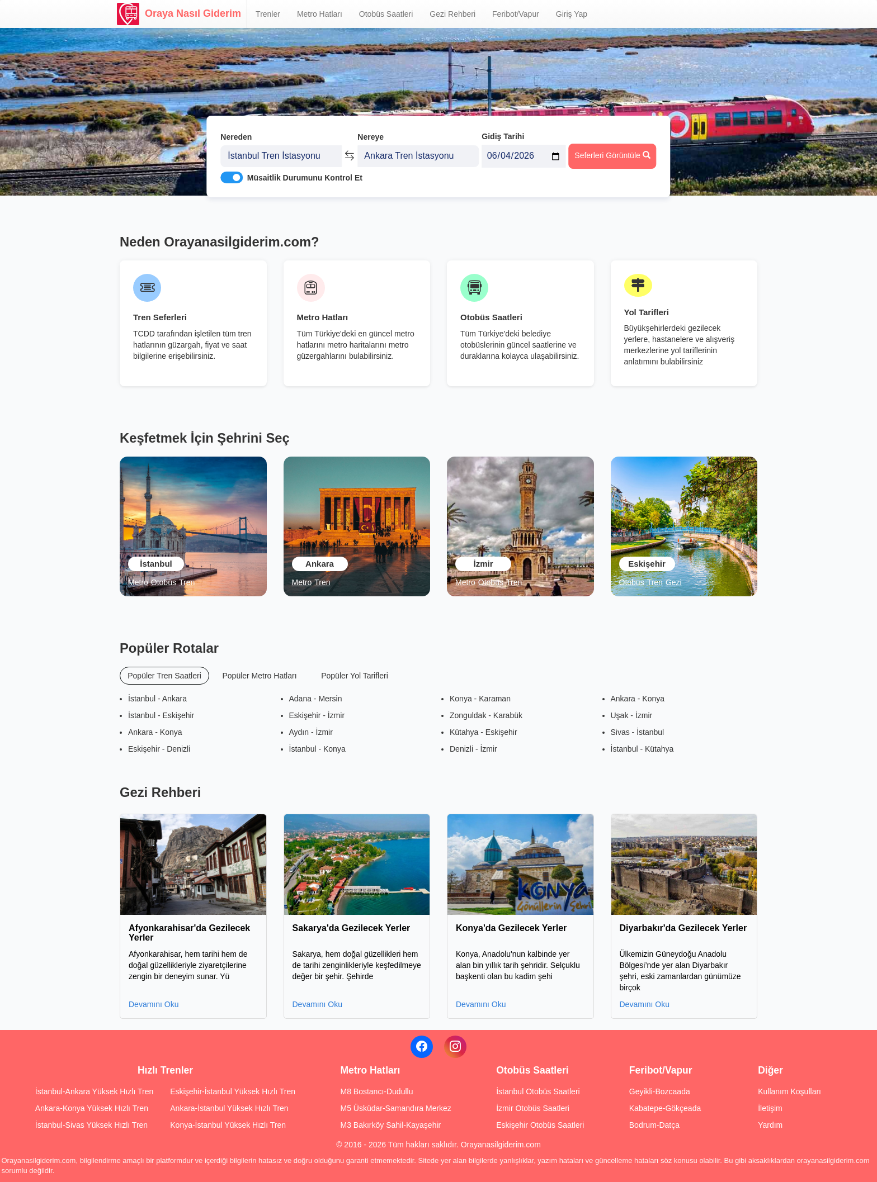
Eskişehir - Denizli (159, 748)
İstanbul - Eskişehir (161, 715)
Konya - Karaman (480, 698)
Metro (138, 582)
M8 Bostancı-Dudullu (376, 1091)
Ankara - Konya (155, 732)
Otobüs (163, 582)
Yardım (770, 1125)
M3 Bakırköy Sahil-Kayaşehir (390, 1125)
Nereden (236, 133)
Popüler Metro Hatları (259, 675)
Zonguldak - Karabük (486, 715)
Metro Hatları (319, 14)
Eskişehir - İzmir (317, 715)
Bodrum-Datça (654, 1125)
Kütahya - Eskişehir (483, 732)
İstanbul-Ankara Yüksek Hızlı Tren (94, 1091)
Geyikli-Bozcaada (659, 1091)
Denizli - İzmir (473, 748)
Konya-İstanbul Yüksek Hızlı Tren (228, 1125)
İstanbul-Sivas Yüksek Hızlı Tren (91, 1125)
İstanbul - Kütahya (642, 748)
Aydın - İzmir (311, 732)
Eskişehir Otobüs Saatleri (540, 1125)
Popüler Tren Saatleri (164, 675)
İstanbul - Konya (317, 748)
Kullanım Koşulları (789, 1091)
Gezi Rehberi (452, 14)
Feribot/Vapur (515, 14)
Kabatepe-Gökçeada (665, 1108)
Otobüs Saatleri (386, 14)
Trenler (268, 14)
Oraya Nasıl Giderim (179, 14)
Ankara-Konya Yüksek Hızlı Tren (91, 1108)
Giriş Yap (571, 14)
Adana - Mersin (315, 698)
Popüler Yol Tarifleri (354, 675)
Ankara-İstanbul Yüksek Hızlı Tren (229, 1108)
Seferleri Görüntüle (612, 151)
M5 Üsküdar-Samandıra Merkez (395, 1108)
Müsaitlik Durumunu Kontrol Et (304, 173)
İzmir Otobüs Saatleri (532, 1108)
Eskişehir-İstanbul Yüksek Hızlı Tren (232, 1091)
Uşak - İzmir (632, 715)
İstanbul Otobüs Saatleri (537, 1091)
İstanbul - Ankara (157, 698)
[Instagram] (455, 1047)
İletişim (770, 1108)
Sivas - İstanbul (637, 732)
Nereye (370, 133)
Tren (187, 582)
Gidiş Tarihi (503, 132)
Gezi (674, 582)
